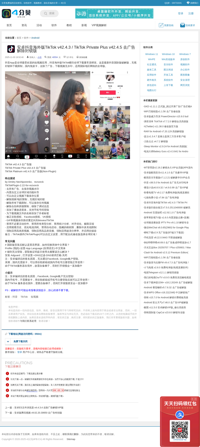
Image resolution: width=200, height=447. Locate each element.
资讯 (24, 25)
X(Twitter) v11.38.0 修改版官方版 (161, 126)
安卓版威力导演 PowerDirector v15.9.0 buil (166, 116)
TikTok (24, 296)
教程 (69, 25)
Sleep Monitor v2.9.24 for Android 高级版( (165, 146)
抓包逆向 (151, 85)
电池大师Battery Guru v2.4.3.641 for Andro (166, 151)
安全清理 (185, 80)
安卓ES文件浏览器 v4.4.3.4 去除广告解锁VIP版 (39, 407)
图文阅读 (168, 69)
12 (67, 57)
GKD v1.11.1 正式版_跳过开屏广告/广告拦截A (168, 106)
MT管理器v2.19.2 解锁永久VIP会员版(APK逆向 (168, 167)
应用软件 (151, 74)
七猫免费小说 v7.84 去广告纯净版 (161, 197)
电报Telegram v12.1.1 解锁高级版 (161, 272)
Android (35, 37)
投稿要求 (187, 25)
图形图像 (185, 74)
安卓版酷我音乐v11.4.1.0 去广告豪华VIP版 (166, 172)
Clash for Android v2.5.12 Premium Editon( (166, 252)
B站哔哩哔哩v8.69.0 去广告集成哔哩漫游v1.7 (167, 242)
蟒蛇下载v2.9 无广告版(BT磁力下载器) (164, 232)
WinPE (151, 59)
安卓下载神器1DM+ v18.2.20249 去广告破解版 (168, 282)
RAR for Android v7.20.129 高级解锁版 (164, 131)
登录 (180, 13)
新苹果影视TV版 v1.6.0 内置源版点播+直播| (166, 217)
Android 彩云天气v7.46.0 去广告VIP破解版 (166, 302)
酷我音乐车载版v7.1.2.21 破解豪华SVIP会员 (167, 177)
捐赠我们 (192, 3)
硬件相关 (151, 80)
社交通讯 (151, 64)
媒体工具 (151, 69)
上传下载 (168, 85)
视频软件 (185, 64)
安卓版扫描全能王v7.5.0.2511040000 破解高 (167, 207)
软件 (54, 25)
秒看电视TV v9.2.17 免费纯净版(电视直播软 (166, 192)
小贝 (40, 57)
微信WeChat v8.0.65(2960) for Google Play (166, 227)
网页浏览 (185, 85)
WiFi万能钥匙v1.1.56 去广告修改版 (162, 111)
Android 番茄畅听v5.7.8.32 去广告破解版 (165, 287)
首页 (9, 25)
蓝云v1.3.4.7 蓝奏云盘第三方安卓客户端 (165, 136)
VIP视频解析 (99, 25)
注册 (191, 13)
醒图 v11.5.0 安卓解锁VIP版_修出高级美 (165, 307)
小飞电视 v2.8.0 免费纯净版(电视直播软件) (166, 267)
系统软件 (168, 80)
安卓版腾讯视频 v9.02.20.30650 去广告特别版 (38, 412)
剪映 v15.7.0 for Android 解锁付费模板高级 (166, 297)
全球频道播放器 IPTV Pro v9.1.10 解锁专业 (166, 222)
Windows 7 (185, 54)
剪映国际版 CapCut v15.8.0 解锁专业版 (164, 312)
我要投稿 (166, 25)
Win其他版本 (168, 59)
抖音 (15, 296)
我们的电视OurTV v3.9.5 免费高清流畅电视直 (167, 277)
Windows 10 (168, 54)
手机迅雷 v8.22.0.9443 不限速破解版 (163, 237)
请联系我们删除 (70, 434)
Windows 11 (151, 54)
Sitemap (71, 439)
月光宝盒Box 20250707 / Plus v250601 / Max (167, 247)
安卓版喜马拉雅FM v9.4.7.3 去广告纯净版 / (166, 262)
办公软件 (185, 69)
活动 (39, 25)
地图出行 (151, 90)
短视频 (34, 296)
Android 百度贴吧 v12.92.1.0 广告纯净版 (165, 212)
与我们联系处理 (28, 321)
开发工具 (168, 74)
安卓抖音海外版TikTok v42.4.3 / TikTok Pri (165, 202)
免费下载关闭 (17, 341)
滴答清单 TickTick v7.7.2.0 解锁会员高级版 (166, 121)
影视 (84, 25)
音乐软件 (168, 64)
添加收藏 (83, 57)
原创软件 (185, 59)
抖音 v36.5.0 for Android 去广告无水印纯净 (166, 182)
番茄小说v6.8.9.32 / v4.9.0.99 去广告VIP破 (166, 187)
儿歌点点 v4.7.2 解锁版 (156, 141)
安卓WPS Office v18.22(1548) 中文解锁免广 (167, 292)
